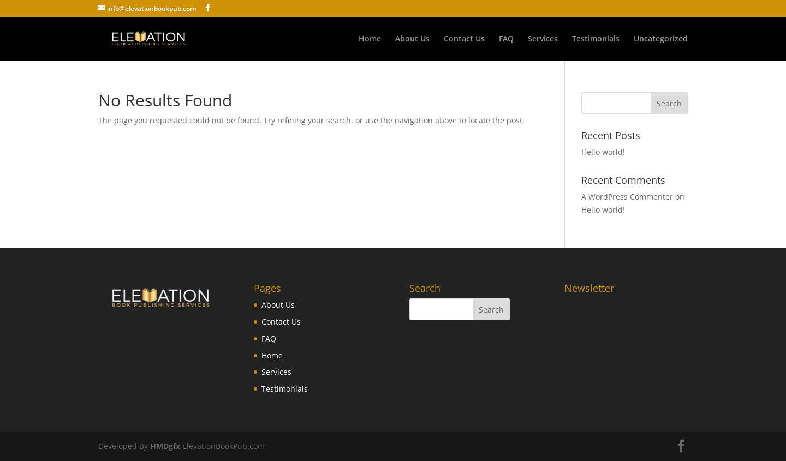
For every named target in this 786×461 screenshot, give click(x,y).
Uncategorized (661, 39)
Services (543, 39)
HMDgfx (164, 446)
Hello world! (603, 152)
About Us (412, 39)
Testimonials (596, 39)
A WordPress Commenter (627, 196)
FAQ (506, 39)
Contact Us (464, 39)
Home (370, 39)
